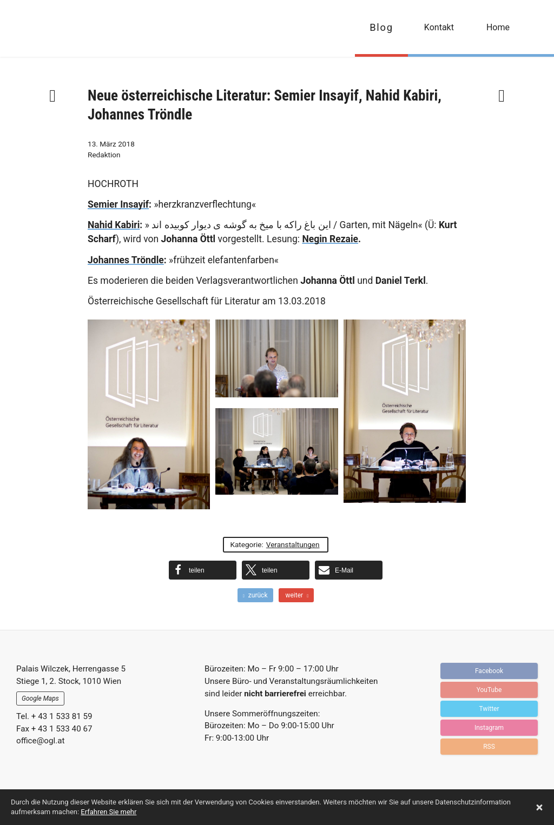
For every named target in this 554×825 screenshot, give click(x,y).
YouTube (489, 690)
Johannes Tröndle (126, 260)
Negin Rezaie (330, 239)
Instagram (489, 727)
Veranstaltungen (293, 544)
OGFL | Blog (71, 28)
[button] (202, 570)
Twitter (489, 709)
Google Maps (40, 698)
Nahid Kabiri (114, 224)
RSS (489, 746)
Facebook (489, 671)
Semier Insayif (118, 204)
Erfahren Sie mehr (108, 812)
